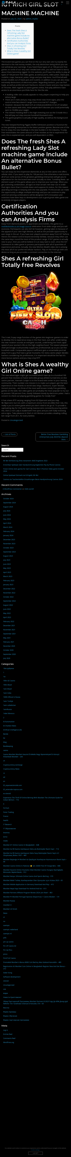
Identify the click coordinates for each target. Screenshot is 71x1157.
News (5, 913)
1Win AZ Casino (9, 681)
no (4, 921)
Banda (5, 734)
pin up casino (8, 942)
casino (5, 750)
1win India (7, 693)
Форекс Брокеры (9, 1012)
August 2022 (8, 605)
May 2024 (7, 519)
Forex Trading (8, 812)
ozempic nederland (10, 929)
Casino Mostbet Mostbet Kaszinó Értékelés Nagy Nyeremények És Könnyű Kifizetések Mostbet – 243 (31, 755)
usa (4, 989)
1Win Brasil (7, 685)
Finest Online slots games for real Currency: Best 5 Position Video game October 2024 (33, 470)
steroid (6, 981)
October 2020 (8, 650)
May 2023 (7, 568)
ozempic (6, 925)
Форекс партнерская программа (16, 1020)
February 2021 (8, 642)
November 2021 (9, 630)
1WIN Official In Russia (11, 697)
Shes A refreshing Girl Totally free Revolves (16, 47)
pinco (5, 954)
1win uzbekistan (9, 705)
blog (5, 742)
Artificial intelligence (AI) (12, 730)
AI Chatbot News (9, 726)
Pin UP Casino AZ (9, 946)
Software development (12, 977)
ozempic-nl (7, 933)
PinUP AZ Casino (9, 958)
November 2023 (9, 543)
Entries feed (7, 1034)
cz (4, 773)
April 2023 (7, 572)
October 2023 (8, 548)
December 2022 (9, 589)
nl (4, 917)
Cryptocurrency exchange (12, 765)
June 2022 (7, 609)
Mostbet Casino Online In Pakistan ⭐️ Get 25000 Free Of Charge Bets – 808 (31, 866)
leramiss (6, 832)
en (62, 2)
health (5, 820)
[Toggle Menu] (67, 2)
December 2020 (9, 646)
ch (4, 761)
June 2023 (7, 564)
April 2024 (7, 523)
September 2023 (9, 552)
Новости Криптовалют (12, 997)
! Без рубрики (8, 668)
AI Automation (9, 721)
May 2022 (7, 613)
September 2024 (9, 503)
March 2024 (7, 527)
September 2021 (9, 634)
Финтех (6, 1008)
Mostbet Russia (9, 901)
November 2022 (9, 593)
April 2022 (7, 617)
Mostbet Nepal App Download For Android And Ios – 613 (24, 888)
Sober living (7, 973)
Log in (5, 1030)
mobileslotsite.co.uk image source (16, 226)
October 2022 (8, 597)
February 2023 (8, 580)
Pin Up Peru (7, 950)
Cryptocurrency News (11, 769)
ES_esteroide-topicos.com (12, 789)
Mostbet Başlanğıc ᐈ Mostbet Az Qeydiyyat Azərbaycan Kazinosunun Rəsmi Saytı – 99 (35, 860)
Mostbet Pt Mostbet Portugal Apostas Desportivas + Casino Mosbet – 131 (31, 897)
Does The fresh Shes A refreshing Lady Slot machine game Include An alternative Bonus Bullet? (18, 34)
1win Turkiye (8, 701)
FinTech (6, 808)
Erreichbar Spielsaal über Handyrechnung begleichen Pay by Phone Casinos (31, 465)
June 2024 (7, 515)
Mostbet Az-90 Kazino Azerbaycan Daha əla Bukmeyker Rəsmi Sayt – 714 (31, 849)
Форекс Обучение (10, 1016)
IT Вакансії (7, 824)
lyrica (5, 837)
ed (4, 777)
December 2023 (9, 539)
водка (5, 993)
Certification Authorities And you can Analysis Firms (19, 42)
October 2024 (8, 498)
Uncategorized (16, 420)
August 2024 (8, 507)
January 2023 (8, 584)
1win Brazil (7, 689)
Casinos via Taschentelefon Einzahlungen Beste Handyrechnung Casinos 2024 (32, 479)
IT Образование (9, 828)
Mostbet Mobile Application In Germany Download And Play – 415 (28, 884)
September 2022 (9, 601)
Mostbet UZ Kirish (10, 909)
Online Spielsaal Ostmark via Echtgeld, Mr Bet (20, 475)
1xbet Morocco (8, 713)
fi (3, 804)
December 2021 (9, 625)
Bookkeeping (8, 746)
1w (4, 676)
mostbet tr (7, 905)
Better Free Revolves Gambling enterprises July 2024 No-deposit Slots (53, 437)
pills (4, 938)
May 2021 (7, 638)
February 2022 (8, 621)
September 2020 (9, 654)
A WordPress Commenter (12, 489)
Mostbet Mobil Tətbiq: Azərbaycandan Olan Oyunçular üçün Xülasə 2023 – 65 (33, 880)
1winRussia (7, 709)
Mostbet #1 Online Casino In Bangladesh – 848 (21, 845)
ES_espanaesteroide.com (12, 785)
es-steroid (7, 793)
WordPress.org (8, 1042)
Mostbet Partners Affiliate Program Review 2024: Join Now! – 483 (27, 892)
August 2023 (8, 556)
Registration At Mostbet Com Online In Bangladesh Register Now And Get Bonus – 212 (34, 967)
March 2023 (7, 576)
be (4, 738)
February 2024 (8, 531)
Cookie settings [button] (35, 1150)
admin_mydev (32, 18)
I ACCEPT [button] (35, 1153)
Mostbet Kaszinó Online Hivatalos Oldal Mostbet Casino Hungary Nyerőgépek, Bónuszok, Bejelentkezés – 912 (33, 871)
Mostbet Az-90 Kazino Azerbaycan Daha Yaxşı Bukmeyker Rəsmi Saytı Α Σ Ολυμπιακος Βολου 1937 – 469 (31, 854)
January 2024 (8, 535)
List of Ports (10, 434)
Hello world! (29, 489)
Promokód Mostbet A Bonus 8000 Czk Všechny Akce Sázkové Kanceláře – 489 (32, 962)
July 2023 (6, 560)
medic (5, 841)
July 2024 (6, 511)
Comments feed (9, 1038)
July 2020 (6, 658)
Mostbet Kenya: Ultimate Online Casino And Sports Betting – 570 (28, 876)
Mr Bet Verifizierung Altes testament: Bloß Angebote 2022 (25, 461)
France (5, 816)
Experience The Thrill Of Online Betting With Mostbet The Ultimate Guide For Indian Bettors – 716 (33, 798)
